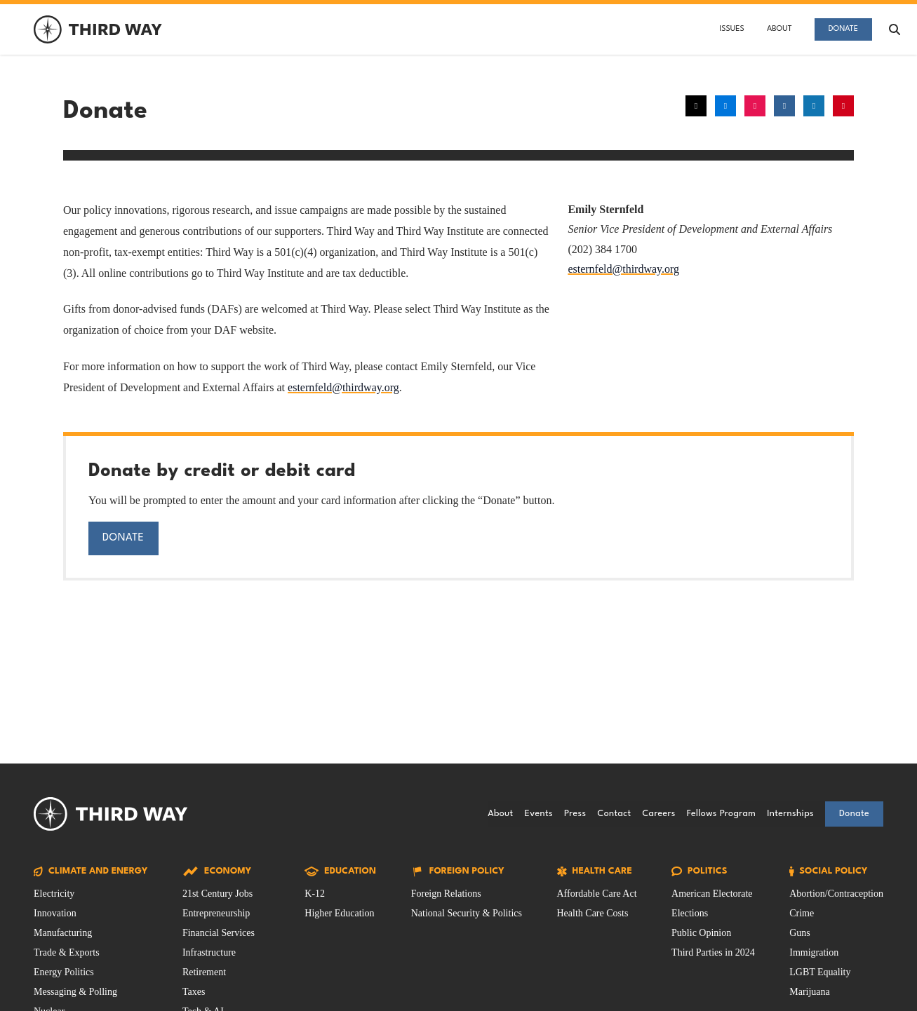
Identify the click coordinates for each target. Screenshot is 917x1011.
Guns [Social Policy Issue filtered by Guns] (799, 933)
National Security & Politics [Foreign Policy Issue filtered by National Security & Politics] (466, 913)
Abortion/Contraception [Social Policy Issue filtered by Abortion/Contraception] (836, 893)
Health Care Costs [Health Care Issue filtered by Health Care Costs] (593, 913)
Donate (843, 29)
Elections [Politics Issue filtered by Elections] (689, 913)
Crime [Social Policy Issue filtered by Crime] (801, 913)
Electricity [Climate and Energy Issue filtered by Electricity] (54, 893)
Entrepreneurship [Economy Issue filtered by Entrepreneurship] (216, 913)
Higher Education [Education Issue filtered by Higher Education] (339, 913)
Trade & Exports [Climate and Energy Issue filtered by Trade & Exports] (67, 952)
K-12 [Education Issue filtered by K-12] (314, 893)
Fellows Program (721, 813)
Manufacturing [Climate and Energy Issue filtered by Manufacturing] (63, 933)
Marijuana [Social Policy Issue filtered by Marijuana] (809, 991)
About (779, 29)
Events (539, 813)
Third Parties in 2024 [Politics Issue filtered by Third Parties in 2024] (713, 952)
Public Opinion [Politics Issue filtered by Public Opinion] (701, 933)
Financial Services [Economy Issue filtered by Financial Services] (218, 933)
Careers (658, 813)
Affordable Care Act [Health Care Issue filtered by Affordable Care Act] (597, 893)
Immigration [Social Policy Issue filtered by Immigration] (813, 952)
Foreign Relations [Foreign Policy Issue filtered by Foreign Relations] (446, 893)
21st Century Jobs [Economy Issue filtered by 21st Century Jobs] (217, 893)
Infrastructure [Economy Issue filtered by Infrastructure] (209, 952)
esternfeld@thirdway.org (343, 387)
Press (575, 813)
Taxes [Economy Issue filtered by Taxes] (193, 991)
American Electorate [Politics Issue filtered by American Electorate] (711, 893)
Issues (731, 29)
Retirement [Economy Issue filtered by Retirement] (204, 972)
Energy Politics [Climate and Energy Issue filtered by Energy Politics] (64, 972)
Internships (790, 813)
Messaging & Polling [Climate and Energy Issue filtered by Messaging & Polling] (75, 991)
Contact (614, 813)
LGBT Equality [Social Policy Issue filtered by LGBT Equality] (819, 972)
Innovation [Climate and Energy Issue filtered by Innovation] (55, 913)
